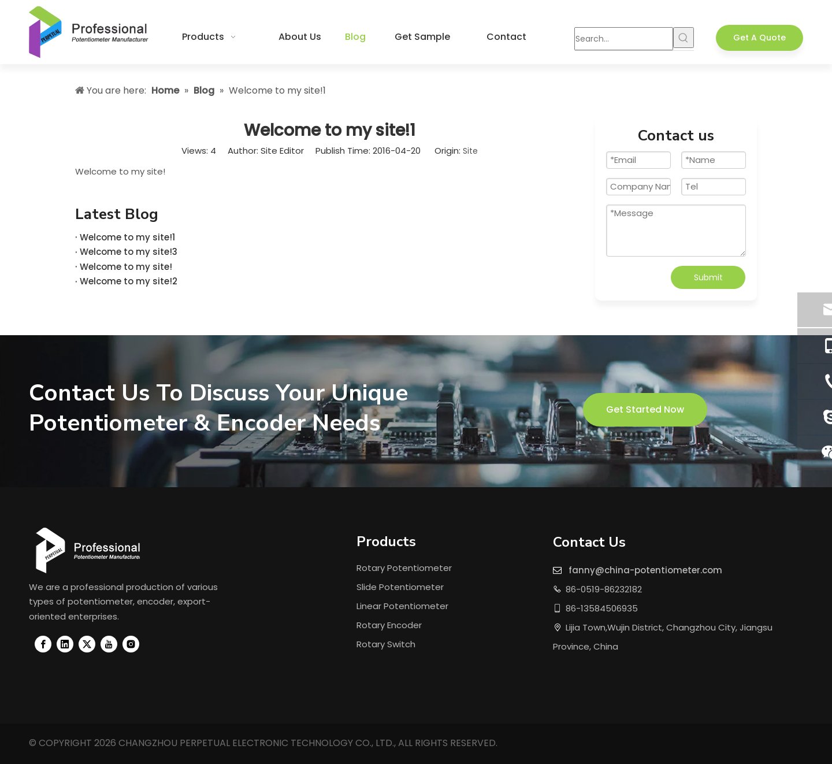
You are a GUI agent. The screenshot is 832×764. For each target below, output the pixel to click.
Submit (708, 277)
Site (470, 151)
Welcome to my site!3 (128, 252)
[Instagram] (130, 644)
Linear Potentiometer (402, 606)
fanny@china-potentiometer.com (645, 570)
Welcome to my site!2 (128, 281)
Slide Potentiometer (400, 587)
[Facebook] (43, 644)
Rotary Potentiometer (404, 568)
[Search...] (623, 38)
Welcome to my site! (126, 267)
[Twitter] (87, 644)
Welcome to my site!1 (127, 237)
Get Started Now (645, 409)
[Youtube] (109, 644)
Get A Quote (759, 37)
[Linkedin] (65, 644)
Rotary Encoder (389, 625)
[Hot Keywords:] (683, 37)
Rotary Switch (385, 644)
